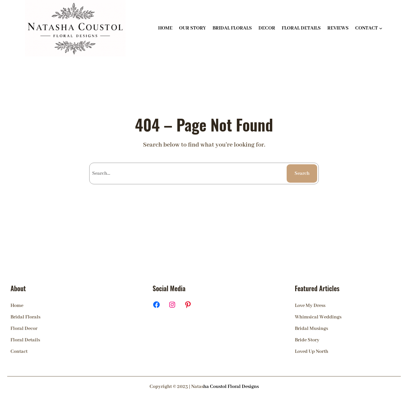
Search (302, 173)
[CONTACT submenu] (380, 28)
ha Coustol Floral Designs (231, 387)
